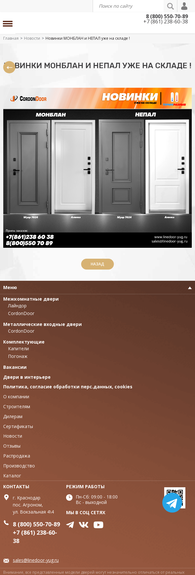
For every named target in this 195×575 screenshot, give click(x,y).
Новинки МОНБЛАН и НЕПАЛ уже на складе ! (88, 38)
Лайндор (17, 306)
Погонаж (18, 356)
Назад (97, 264)
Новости (32, 38)
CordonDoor (21, 313)
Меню (10, 287)
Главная (11, 38)
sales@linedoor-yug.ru (36, 560)
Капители (18, 348)
